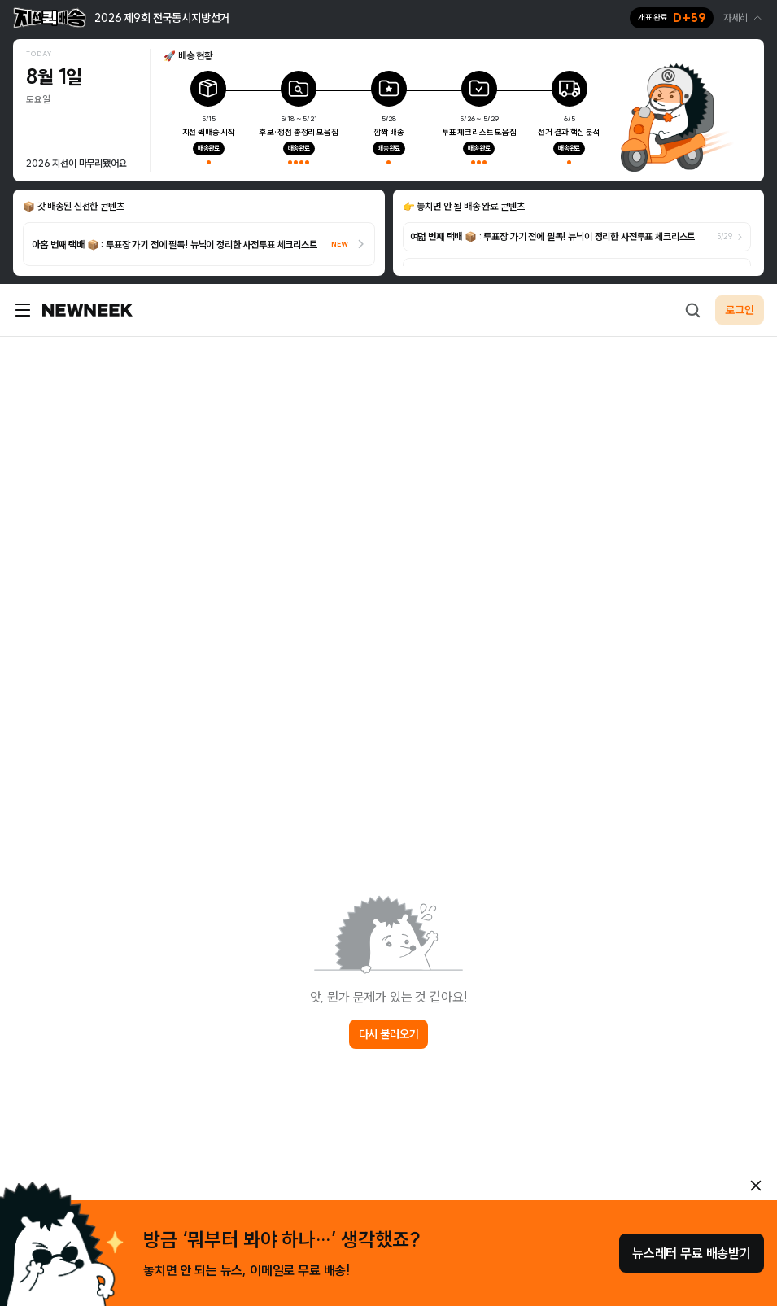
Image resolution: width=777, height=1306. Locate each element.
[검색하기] (692, 310)
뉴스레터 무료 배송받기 (691, 1253)
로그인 (739, 310)
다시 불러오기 (389, 1034)
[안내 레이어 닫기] (756, 1185)
